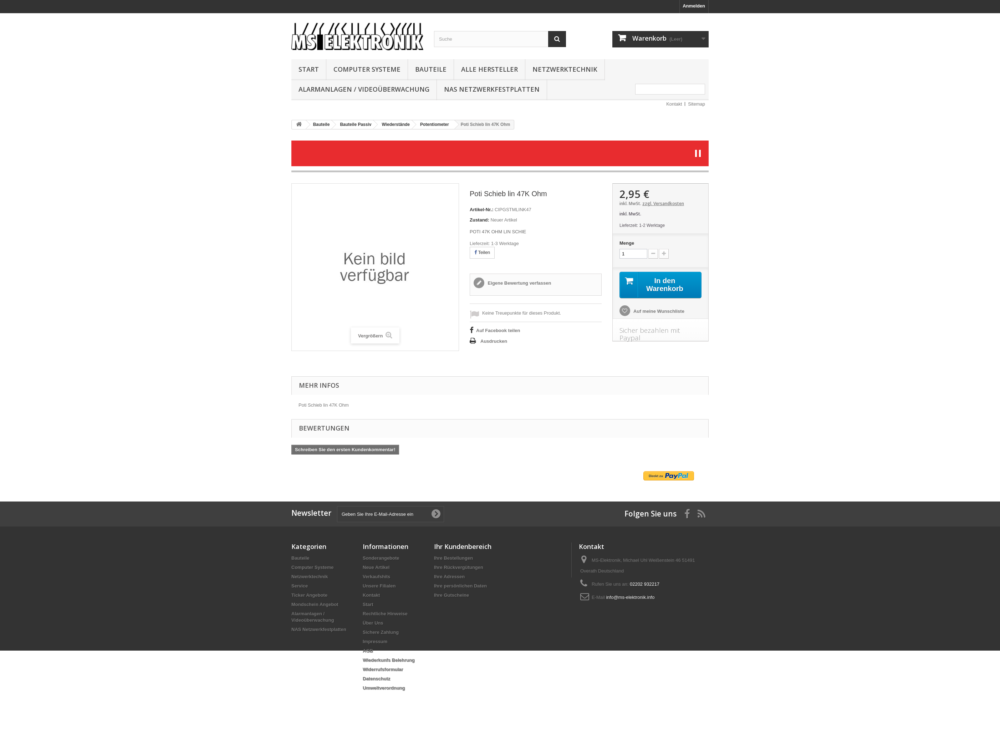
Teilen (482, 252)
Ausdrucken (493, 341)
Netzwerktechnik (564, 69)
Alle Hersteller (489, 69)
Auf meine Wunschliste (658, 311)
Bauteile (431, 69)
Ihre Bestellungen (453, 558)
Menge (626, 243)
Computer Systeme (366, 69)
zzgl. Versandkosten (663, 203)
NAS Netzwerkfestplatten (492, 89)
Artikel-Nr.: (481, 209)
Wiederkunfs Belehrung (389, 660)
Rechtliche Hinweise (385, 613)
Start (309, 69)
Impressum (375, 641)
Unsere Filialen (379, 586)
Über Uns (373, 623)
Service (299, 586)
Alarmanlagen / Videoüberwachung (364, 89)
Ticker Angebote (309, 595)
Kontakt (674, 104)
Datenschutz (376, 678)
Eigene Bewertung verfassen (518, 283)
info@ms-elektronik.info (630, 597)
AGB (368, 650)
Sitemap (696, 104)
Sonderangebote (381, 558)
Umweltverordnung (384, 688)
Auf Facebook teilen (498, 330)
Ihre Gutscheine (451, 595)
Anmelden (694, 6)
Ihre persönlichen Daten (460, 586)
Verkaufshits (376, 576)
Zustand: (479, 220)
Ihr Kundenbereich (462, 546)
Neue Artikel (376, 567)
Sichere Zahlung (381, 632)
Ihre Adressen (449, 576)
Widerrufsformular (383, 669)
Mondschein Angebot (314, 604)
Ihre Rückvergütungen (458, 567)
